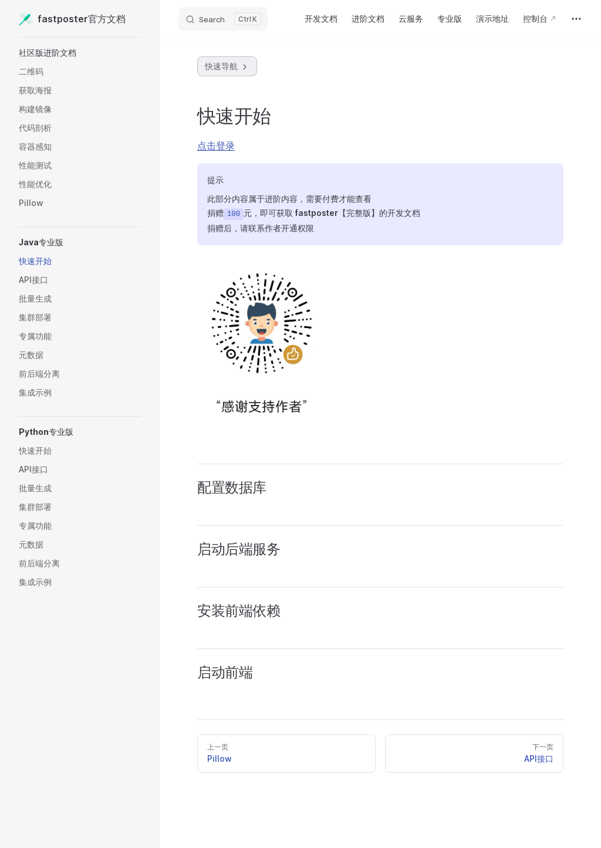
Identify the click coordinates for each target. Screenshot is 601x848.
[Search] (223, 19)
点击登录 (216, 145)
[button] (80, 52)
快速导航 (227, 66)
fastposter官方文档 (72, 19)
